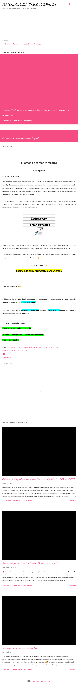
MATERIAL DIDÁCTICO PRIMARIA (29, 4)
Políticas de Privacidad (21, 44)
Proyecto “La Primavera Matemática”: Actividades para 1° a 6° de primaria (35, 110)
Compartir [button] (6, 120)
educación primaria (47, 348)
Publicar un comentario (22, 120)
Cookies (5, 44)
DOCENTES (34, 348)
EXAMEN (58, 348)
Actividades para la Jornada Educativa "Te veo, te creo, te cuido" (30, 563)
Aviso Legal (37, 44)
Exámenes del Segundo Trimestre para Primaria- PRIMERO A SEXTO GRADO (38, 479)
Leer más (72, 501)
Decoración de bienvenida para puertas (19, 647)
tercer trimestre (20, 350)
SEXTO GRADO (7, 350)
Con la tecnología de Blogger (39, 681)
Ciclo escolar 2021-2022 (20, 348)
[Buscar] (69, 3)
